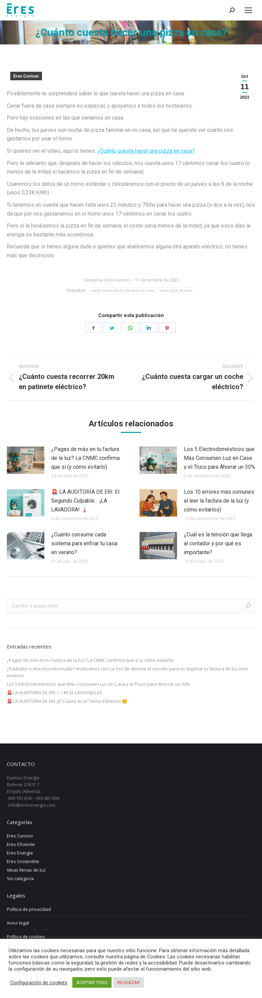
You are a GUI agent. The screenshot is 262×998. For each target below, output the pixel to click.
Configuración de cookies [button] (38, 983)
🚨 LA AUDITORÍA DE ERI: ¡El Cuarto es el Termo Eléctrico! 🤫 (67, 701)
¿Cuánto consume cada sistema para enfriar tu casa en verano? (84, 543)
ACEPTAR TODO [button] (91, 982)
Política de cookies (26, 936)
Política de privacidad (29, 909)
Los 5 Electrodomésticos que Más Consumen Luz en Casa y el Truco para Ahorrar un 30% (219, 458)
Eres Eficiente (21, 844)
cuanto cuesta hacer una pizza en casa (122, 290)
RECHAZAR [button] (128, 982)
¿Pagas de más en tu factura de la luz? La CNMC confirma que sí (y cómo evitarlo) (85, 458)
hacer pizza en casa (176, 290)
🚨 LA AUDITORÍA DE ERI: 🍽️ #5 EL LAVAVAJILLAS (54, 692)
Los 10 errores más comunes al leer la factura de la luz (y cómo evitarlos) (219, 500)
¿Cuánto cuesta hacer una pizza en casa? (146, 151)
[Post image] (25, 460)
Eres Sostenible (23, 861)
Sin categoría (20, 878)
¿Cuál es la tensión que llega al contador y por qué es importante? (218, 543)
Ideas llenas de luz (26, 870)
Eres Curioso (26, 76)
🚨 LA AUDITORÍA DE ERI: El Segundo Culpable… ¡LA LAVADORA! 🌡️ (85, 500)
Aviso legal (18, 923)
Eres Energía (20, 853)
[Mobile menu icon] (248, 10)
